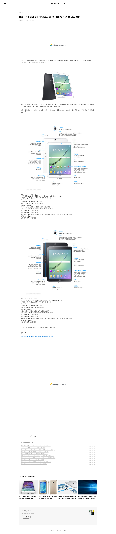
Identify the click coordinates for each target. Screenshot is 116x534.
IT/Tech (22, 442)
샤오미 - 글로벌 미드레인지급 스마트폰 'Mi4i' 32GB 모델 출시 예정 (37, 450)
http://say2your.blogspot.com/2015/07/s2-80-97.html (37, 336)
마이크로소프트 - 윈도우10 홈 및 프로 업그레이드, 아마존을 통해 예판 (38, 458)
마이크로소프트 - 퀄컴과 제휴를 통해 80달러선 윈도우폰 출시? (36, 462)
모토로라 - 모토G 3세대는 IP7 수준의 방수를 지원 (33, 448)
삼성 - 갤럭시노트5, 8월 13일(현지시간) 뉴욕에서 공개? (34, 452)
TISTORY (58, 530)
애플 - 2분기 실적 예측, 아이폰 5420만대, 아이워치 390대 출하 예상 (37, 456)
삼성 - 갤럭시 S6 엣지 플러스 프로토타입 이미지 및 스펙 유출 (36, 446)
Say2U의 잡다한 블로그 (28, 513)
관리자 (64, 530)
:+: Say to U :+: (58, 4)
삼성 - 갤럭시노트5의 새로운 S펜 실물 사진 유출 (32, 460)
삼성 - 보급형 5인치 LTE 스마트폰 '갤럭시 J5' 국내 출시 (34, 454)
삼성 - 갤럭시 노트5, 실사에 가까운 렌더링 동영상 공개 (34, 464)
